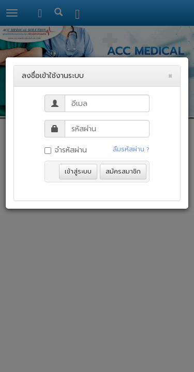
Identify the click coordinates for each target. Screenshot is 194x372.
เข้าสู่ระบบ (78, 171)
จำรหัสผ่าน (65, 150)
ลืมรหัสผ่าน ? (131, 149)
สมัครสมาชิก (123, 171)
